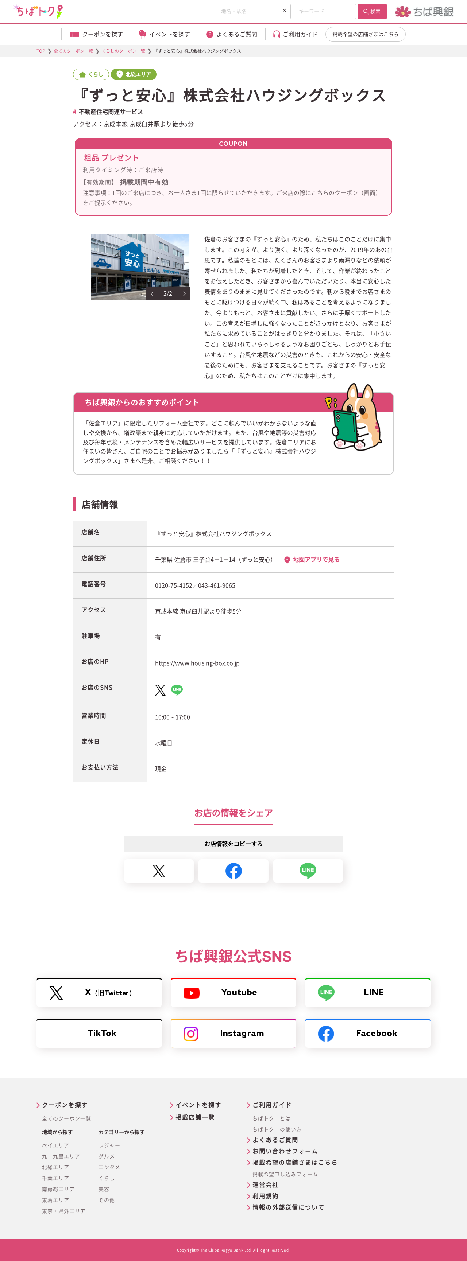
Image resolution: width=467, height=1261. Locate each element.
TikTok (101, 1033)
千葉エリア (55, 1178)
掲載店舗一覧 (195, 1117)
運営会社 (265, 1185)
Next (184, 293)
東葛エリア (55, 1200)
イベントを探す (198, 1105)
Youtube (220, 993)
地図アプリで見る (316, 560)
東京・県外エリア (64, 1211)
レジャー (109, 1145)
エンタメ (109, 1167)
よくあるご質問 (275, 1140)
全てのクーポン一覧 (66, 1118)
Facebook (357, 1034)
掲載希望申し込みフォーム (285, 1174)
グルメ (107, 1156)
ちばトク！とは (271, 1118)
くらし (107, 1178)
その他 (107, 1200)
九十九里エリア (61, 1156)
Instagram (224, 1034)
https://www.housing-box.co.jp (197, 663)
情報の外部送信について (288, 1207)
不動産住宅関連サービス (111, 112)
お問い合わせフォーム (285, 1151)
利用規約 (265, 1196)
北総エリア (55, 1167)
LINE (350, 993)
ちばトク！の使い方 (277, 1129)
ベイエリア (55, 1145)
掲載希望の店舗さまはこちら (365, 34)
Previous (151, 293)
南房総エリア (58, 1189)
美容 (104, 1189)
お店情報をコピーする (233, 844)
